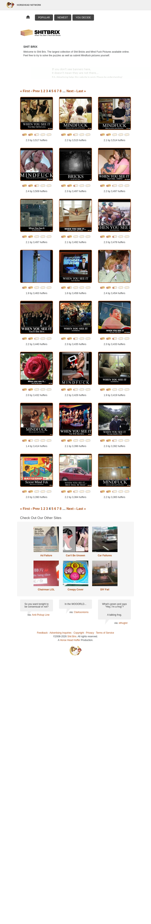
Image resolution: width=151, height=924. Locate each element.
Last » (81, 91)
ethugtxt (123, 623)
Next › (71, 91)
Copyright (78, 632)
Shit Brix (72, 636)
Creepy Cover (75, 589)
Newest (62, 17)
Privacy (90, 632)
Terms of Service (105, 632)
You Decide (83, 17)
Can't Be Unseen (75, 555)
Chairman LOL (46, 589)
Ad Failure (46, 555)
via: (30, 614)
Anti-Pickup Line (41, 614)
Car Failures (105, 555)
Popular (44, 17)
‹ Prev (35, 91)
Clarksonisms (81, 612)
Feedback (42, 632)
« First (25, 91)
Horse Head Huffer (70, 640)
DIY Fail (104, 589)
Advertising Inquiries (60, 632)
